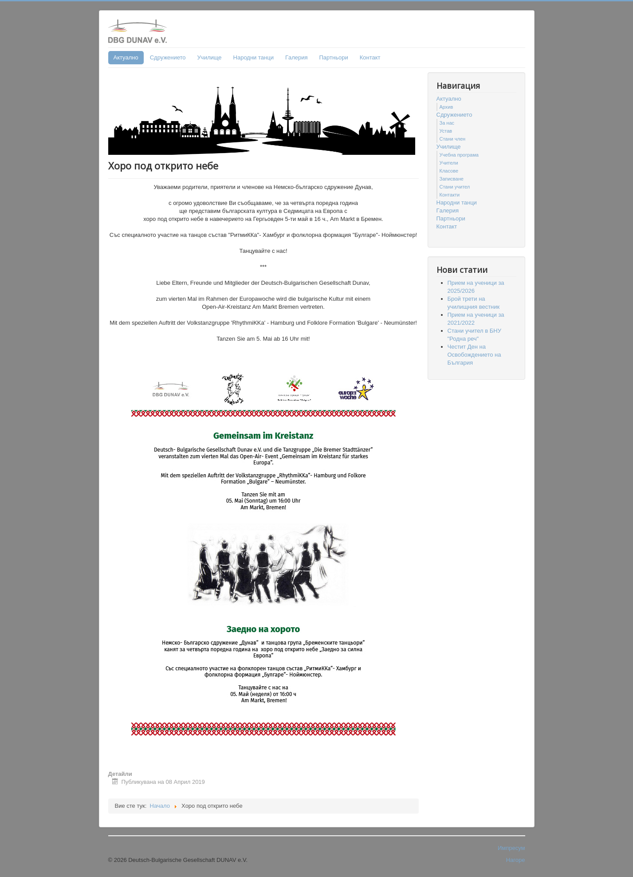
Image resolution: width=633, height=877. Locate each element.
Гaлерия (296, 57)
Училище (209, 57)
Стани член (453, 139)
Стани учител (455, 186)
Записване (452, 178)
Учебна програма (459, 154)
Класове (449, 170)
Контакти (450, 194)
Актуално (126, 57)
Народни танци (253, 57)
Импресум (511, 848)
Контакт (370, 57)
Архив (446, 107)
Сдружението (168, 57)
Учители (449, 162)
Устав (446, 131)
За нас (447, 123)
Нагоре (515, 860)
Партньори (333, 57)
